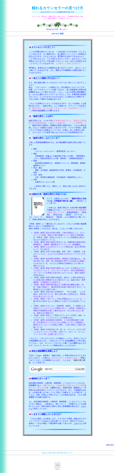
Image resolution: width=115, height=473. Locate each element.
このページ (78, 423)
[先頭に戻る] (110, 445)
